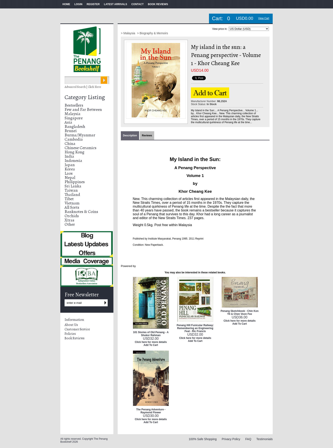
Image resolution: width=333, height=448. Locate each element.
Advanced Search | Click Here (83, 87)
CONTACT (137, 4)
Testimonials (264, 439)
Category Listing (85, 97)
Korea (70, 169)
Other (70, 224)
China (70, 143)
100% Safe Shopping (203, 439)
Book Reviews (75, 338)
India (69, 156)
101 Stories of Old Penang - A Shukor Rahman (151, 334)
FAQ (248, 439)
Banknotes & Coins (81, 211)
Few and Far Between (83, 109)
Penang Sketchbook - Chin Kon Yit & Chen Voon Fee (240, 312)
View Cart (263, 18)
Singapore (74, 118)
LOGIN (78, 4)
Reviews (147, 135)
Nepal (70, 177)
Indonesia (73, 160)
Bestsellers (74, 105)
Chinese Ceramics (80, 148)
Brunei (71, 131)
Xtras (69, 220)
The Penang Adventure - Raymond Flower (150, 411)
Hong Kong (74, 152)
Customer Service (77, 329)
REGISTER (93, 4)
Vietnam (72, 203)
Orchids (72, 216)
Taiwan (71, 190)
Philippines (75, 182)
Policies (70, 333)
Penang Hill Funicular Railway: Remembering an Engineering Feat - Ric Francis (195, 328)
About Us (71, 324)
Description (130, 135)
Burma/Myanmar (80, 135)
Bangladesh (75, 126)
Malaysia (72, 114)
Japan (70, 165)
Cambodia (74, 139)
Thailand (72, 194)
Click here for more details (151, 342)
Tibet (69, 199)
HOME (66, 4)
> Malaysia (128, 33)
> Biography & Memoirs (152, 33)
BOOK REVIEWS (158, 4)
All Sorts (72, 207)
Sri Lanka (73, 186)
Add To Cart (151, 345)
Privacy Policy (231, 439)
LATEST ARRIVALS (115, 4)
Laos (69, 173)
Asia (68, 122)
